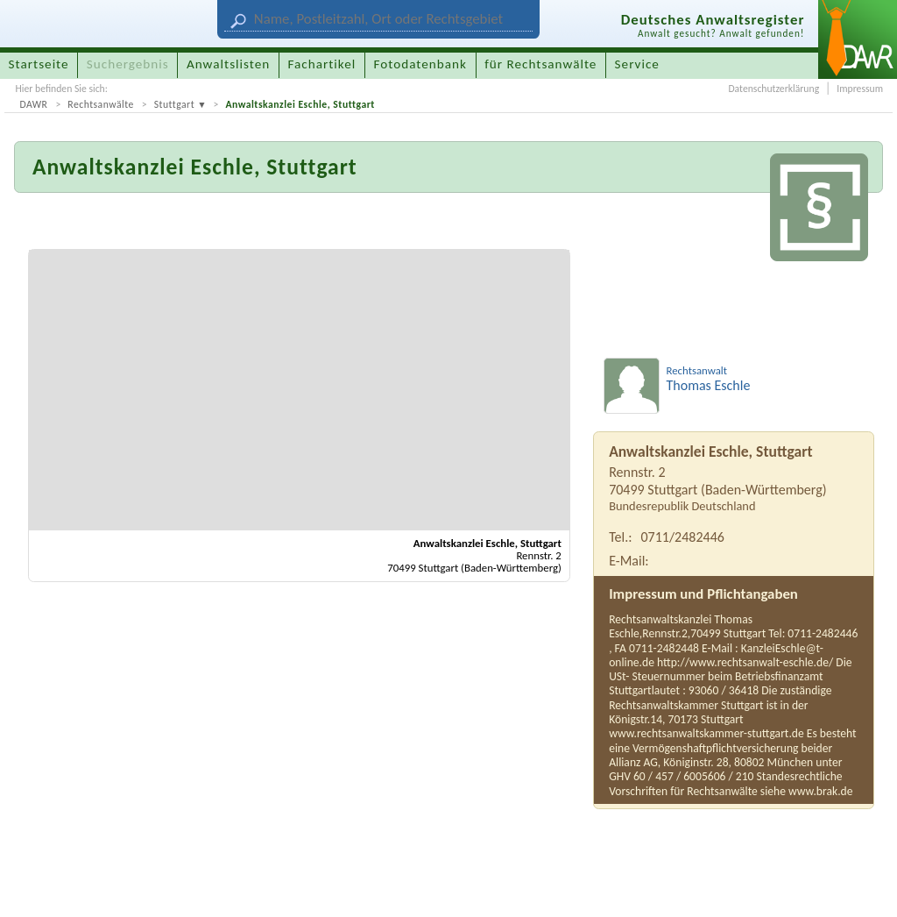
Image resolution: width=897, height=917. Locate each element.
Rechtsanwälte (100, 104)
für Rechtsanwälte (540, 64)
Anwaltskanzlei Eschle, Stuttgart (299, 104)
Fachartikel (321, 64)
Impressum (860, 88)
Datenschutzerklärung (773, 88)
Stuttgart (174, 104)
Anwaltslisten (228, 64)
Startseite (39, 64)
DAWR (33, 104)
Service (637, 64)
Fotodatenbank (420, 64)
